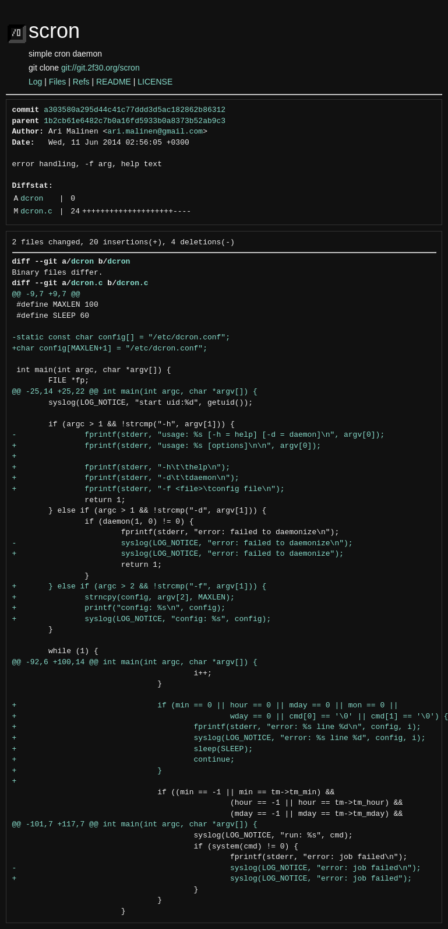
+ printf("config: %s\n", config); (119, 608)
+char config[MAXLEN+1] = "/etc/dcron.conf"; (109, 348)
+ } (87, 771)
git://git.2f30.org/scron (100, 67)
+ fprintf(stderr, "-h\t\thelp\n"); (121, 467)
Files (57, 81)
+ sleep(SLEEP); (132, 749)
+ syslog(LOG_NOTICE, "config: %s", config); (141, 619)
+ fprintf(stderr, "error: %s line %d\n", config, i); (216, 727)
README (113, 81)
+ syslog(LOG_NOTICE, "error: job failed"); (212, 879)
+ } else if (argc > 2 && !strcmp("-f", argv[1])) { (139, 586)
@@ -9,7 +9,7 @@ (46, 294)
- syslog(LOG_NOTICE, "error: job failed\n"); (216, 868)
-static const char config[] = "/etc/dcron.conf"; (121, 337)
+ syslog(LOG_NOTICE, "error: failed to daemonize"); (178, 554)
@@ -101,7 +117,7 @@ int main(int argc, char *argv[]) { (134, 824)
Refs (81, 81)
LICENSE (154, 81)
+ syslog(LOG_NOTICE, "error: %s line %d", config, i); (219, 738)
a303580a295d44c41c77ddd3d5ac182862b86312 (134, 110)
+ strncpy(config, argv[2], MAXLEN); (123, 598)
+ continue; (123, 760)
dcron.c (36, 211)
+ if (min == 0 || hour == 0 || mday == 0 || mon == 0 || (205, 705)
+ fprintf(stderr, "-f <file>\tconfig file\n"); (148, 489)
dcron (31, 199)
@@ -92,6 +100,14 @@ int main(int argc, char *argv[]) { (134, 662)
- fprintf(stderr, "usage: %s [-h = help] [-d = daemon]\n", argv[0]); (198, 435)
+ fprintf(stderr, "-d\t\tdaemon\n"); (125, 478)
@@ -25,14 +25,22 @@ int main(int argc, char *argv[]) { (134, 392)
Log (35, 81)
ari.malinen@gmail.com (155, 132)
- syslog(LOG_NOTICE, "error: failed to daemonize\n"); (182, 543)
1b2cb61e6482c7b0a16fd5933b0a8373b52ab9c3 (134, 121)
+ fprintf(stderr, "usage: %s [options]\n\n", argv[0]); (166, 446)
